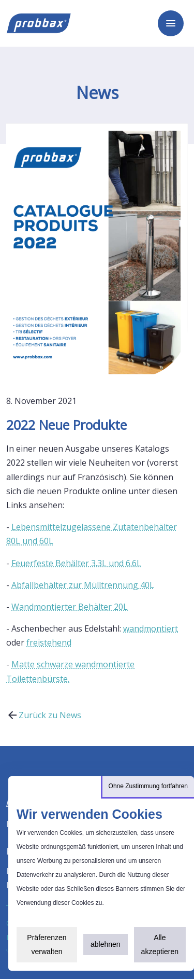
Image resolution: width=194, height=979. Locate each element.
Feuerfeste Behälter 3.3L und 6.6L (76, 563)
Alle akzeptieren (159, 944)
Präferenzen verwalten (46, 944)
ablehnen (106, 944)
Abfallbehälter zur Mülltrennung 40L (82, 585)
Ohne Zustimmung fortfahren (148, 786)
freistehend (48, 642)
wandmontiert (150, 628)
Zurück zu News (43, 715)
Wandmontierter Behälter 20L (69, 606)
